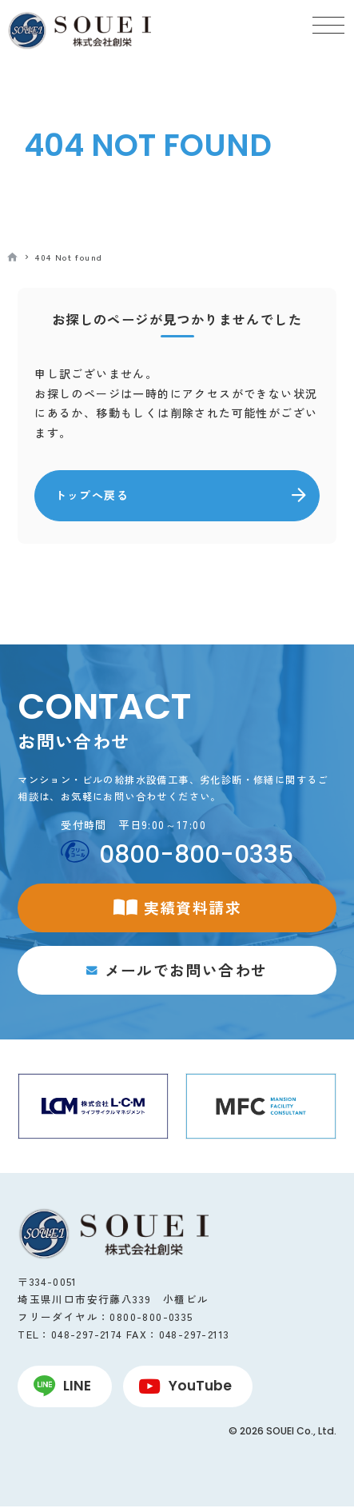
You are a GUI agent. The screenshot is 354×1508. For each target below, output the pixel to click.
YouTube (200, 1387)
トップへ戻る (92, 495)
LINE (77, 1387)
